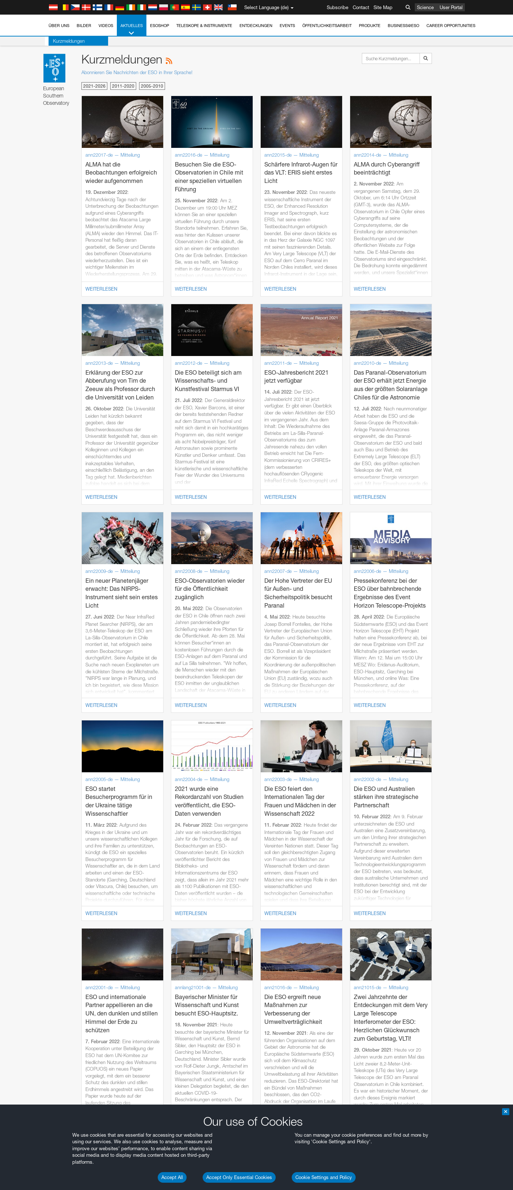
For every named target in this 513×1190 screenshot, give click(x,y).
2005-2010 (152, 86)
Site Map (383, 7)
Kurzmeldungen (65, 41)
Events (287, 25)
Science (425, 7)
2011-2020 (123, 86)
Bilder (84, 25)
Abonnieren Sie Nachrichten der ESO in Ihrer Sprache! (136, 72)
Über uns (59, 25)
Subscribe (337, 7)
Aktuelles (131, 30)
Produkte (369, 25)
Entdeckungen (256, 25)
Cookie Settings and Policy (323, 1177)
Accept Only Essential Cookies (239, 1177)
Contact (361, 7)
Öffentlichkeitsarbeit (327, 25)
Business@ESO (403, 25)
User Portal (451, 7)
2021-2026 (94, 86)
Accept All (172, 1177)
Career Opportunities (450, 25)
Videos (106, 25)
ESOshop (159, 25)
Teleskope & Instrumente (204, 25)
